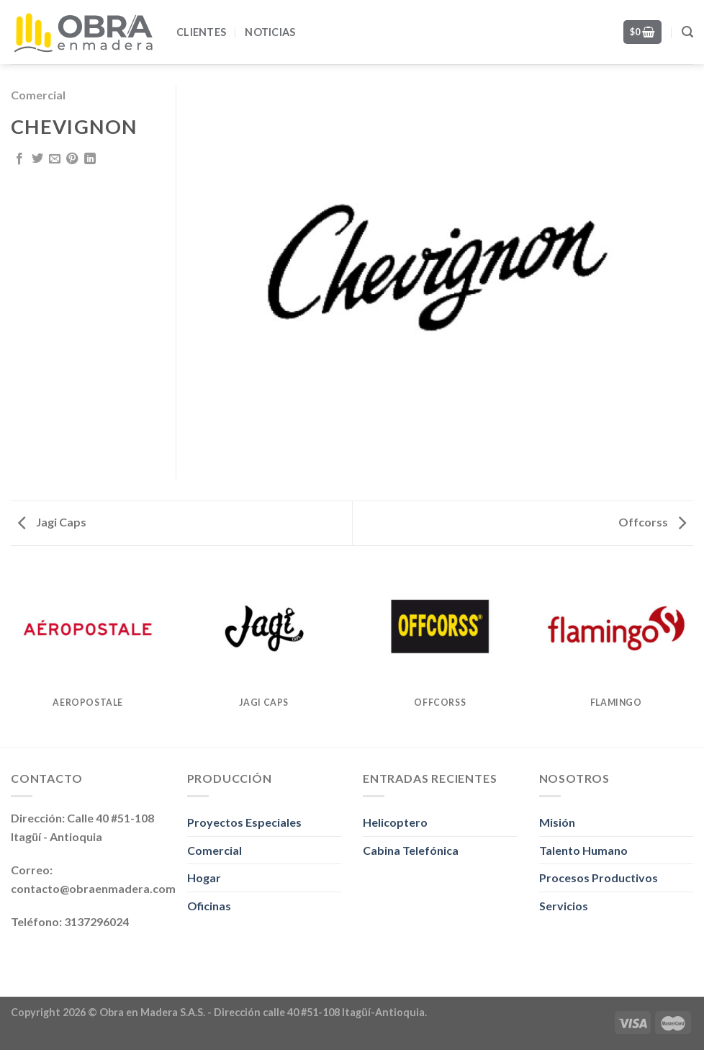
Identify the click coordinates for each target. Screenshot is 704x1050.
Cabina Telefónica (411, 850)
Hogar (204, 877)
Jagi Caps (52, 522)
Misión (557, 822)
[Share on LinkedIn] (90, 159)
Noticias (270, 32)
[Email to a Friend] (54, 159)
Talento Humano (583, 850)
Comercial (38, 95)
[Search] (687, 32)
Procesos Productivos (598, 877)
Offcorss (652, 522)
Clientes (201, 32)
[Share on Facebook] (19, 159)
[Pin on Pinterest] (72, 159)
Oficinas (209, 905)
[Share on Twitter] (37, 159)
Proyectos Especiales (244, 822)
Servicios (563, 905)
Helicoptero (395, 822)
